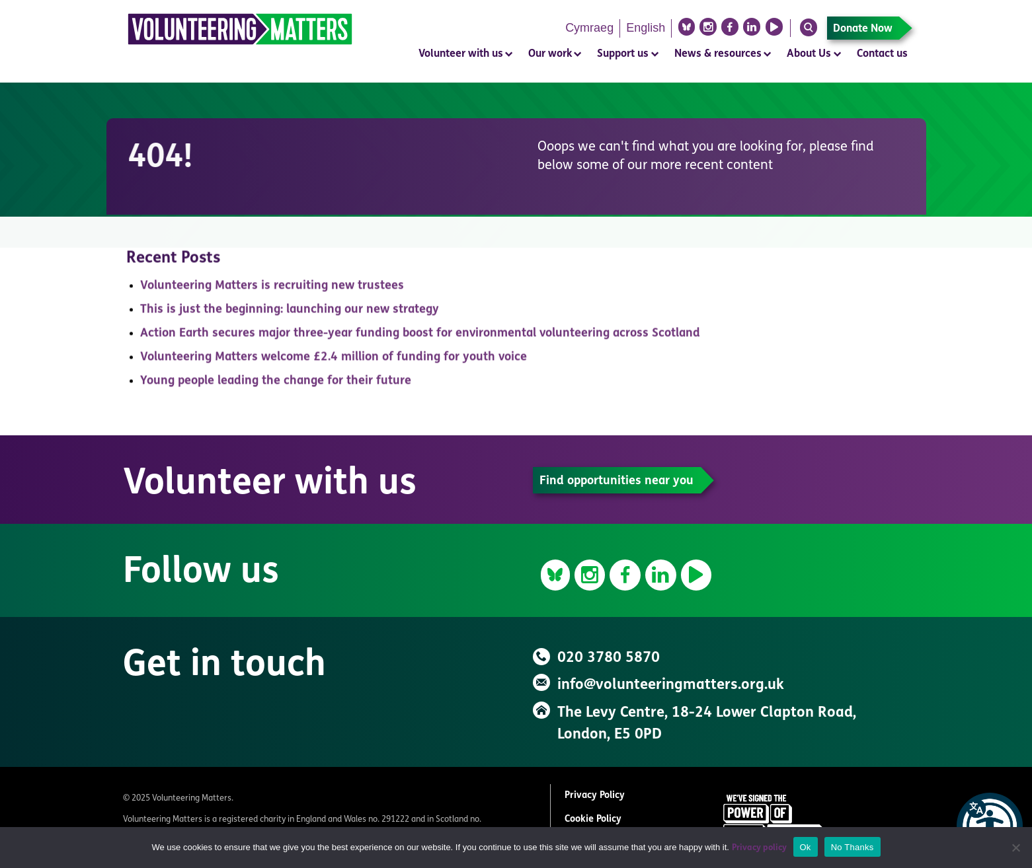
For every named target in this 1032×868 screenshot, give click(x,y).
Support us (623, 54)
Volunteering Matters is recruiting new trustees (272, 289)
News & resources (718, 54)
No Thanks (852, 847)
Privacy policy (759, 848)
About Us (809, 54)
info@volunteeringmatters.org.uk (670, 685)
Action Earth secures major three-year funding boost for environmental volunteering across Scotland (420, 337)
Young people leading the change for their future (275, 385)
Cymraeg (589, 27)
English (645, 27)
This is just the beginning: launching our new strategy (289, 313)
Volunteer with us (460, 54)
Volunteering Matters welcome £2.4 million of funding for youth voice (333, 361)
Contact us (882, 54)
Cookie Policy (593, 819)
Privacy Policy (595, 796)
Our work (550, 54)
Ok (805, 847)
